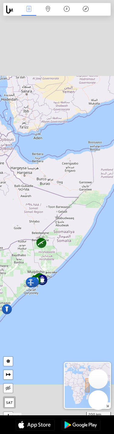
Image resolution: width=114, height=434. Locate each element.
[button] (7, 309)
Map (48, 9)
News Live (29, 9)
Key (86, 9)
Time (67, 9)
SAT (9, 403)
